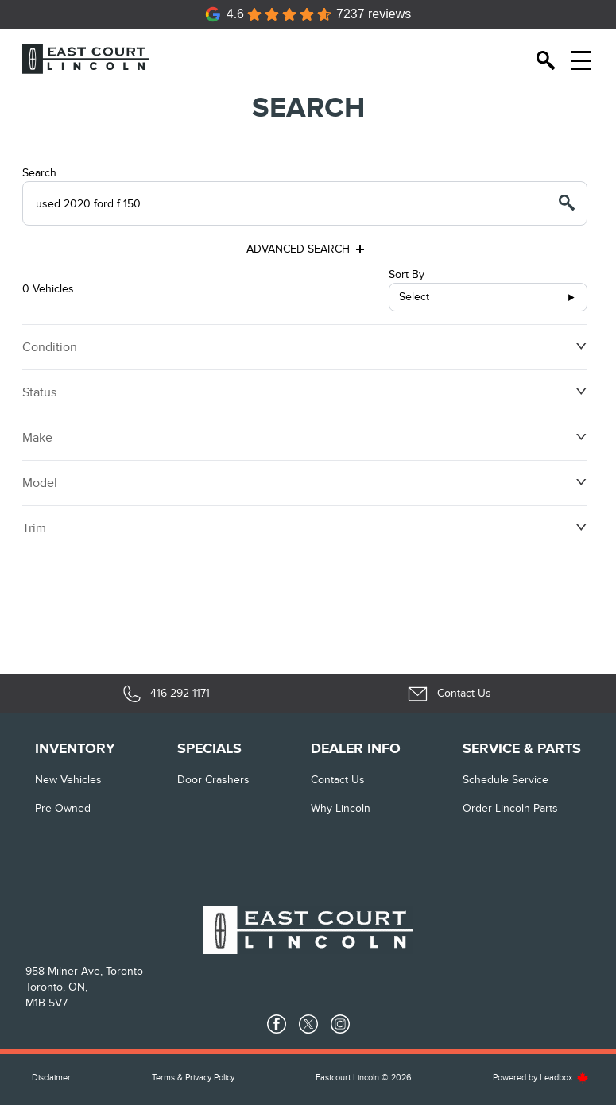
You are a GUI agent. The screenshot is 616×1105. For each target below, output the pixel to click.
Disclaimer (51, 1077)
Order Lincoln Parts (510, 808)
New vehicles (68, 779)
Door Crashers (213, 779)
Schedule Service (505, 779)
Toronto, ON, (56, 987)
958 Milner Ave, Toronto (84, 971)
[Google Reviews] (308, 14)
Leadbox (564, 1077)
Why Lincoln (340, 808)
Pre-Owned (63, 808)
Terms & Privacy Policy (193, 1077)
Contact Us (338, 779)
